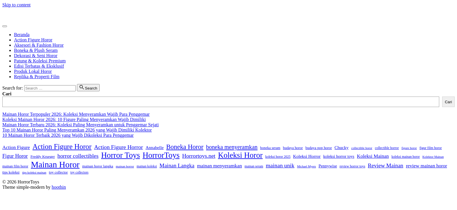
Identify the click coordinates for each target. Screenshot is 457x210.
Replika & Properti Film (36, 76)
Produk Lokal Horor (33, 71)
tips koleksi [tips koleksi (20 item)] (11, 172)
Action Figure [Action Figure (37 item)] (16, 147)
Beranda (21, 34)
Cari (6, 93)
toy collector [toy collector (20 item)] (58, 172)
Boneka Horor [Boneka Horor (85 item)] (184, 146)
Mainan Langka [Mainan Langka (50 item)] (176, 165)
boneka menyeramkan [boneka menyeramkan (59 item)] (232, 147)
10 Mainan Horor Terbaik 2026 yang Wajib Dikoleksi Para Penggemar (68, 135)
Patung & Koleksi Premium (40, 60)
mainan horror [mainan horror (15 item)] (125, 166)
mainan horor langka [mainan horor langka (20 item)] (97, 166)
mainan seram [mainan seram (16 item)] (254, 166)
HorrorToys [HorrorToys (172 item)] (161, 155)
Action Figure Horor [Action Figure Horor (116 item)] (62, 146)
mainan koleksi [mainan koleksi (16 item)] (147, 166)
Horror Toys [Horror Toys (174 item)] (120, 155)
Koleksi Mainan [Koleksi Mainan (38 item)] (373, 156)
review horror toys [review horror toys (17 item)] (352, 166)
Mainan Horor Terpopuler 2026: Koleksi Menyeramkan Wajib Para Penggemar (76, 114)
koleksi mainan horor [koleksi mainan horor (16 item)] (405, 156)
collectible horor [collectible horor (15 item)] (361, 148)
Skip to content (16, 4)
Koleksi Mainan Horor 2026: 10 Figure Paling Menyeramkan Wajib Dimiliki (74, 119)
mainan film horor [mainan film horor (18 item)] (15, 166)
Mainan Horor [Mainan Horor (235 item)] (55, 164)
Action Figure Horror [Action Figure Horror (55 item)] (118, 147)
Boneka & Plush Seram (36, 50)
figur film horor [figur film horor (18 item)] (430, 148)
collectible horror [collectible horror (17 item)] (387, 148)
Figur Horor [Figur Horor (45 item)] (15, 156)
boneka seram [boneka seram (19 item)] (270, 148)
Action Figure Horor (33, 39)
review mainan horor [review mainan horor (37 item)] (426, 166)
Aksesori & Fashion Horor (39, 45)
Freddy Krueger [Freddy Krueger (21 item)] (42, 156)
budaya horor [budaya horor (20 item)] (293, 148)
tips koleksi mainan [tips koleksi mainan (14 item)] (34, 172)
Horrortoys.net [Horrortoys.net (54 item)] (198, 156)
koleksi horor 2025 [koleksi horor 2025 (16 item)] (277, 156)
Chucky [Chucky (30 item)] (342, 147)
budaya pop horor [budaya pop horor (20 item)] (318, 148)
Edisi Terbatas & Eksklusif (39, 66)
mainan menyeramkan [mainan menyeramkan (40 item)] (219, 166)
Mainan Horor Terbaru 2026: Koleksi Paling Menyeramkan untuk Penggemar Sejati (80, 124)
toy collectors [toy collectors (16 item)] (79, 172)
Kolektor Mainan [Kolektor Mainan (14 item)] (433, 156)
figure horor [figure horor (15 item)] (409, 148)
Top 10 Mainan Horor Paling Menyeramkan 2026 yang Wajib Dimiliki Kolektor (77, 129)
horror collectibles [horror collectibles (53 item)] (78, 156)
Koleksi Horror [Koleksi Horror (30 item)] (307, 156)
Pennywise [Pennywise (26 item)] (328, 166)
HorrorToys (13, 14)
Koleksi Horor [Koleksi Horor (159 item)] (240, 155)
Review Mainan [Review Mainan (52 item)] (385, 165)
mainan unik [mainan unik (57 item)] (280, 165)
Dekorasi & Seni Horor (35, 55)
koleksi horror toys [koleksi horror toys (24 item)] (338, 156)
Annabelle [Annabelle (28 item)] (154, 147)
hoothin (59, 187)
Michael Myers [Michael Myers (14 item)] (306, 166)
